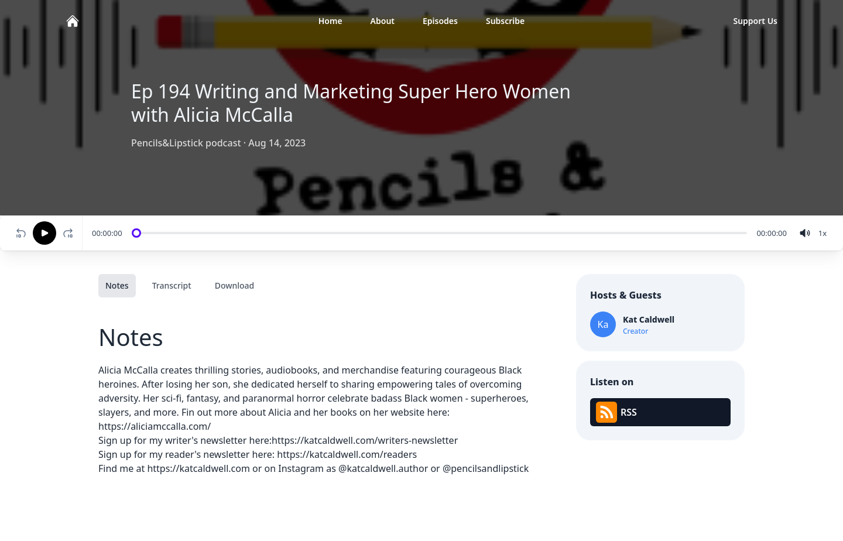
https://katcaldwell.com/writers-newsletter (365, 440)
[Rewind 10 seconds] (21, 233)
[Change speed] (822, 233)
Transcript (171, 285)
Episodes (440, 20)
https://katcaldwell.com (198, 468)
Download (235, 285)
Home (330, 20)
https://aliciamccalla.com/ (154, 426)
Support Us (755, 20)
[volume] (805, 233)
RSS (616, 412)
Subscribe (505, 20)
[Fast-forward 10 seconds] (70, 233)
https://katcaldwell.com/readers (347, 454)
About (383, 20)
